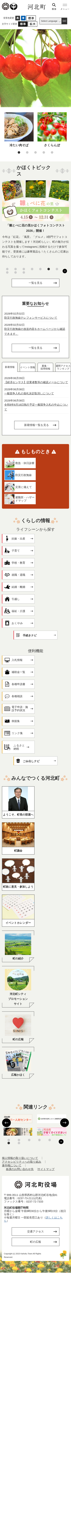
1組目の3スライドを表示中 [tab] (19, 152)
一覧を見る (35, 282)
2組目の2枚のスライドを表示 (19, 1140)
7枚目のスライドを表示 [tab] (57, 269)
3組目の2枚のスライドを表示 (29, 1140)
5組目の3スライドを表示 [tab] (52, 152)
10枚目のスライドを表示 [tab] (24, 272)
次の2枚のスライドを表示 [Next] (64, 1122)
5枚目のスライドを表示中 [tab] (40, 269)
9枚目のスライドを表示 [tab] (15, 272)
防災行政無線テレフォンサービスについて (30, 317)
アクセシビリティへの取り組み (21, 1161)
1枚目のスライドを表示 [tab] (7, 269)
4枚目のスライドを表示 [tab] (32, 269)
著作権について (11, 1165)
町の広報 (35, 1241)
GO (64, 21)
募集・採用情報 (45, 367)
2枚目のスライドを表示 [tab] (15, 269)
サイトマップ (46, 1169)
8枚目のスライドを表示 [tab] (7, 272)
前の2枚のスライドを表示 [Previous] (6, 1122)
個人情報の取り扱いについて (20, 1158)
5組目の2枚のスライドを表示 (49, 1140)
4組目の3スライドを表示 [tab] (44, 152)
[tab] (10, 367)
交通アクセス (35, 1231)
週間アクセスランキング (63, 367)
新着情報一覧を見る (36, 425)
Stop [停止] (63, 1141)
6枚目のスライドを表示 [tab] (48, 269)
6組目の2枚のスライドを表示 (8, 1143)
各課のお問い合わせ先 (20, 1169)
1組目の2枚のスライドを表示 (8, 1140)
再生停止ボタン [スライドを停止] (65, 271)
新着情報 (10, 367)
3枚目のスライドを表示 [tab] (24, 269)
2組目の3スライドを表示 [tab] (27, 152)
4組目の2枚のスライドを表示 (39, 1140)
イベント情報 (27, 367)
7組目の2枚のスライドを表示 (19, 1143)
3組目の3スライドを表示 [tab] (35, 152)
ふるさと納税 (19, 747)
